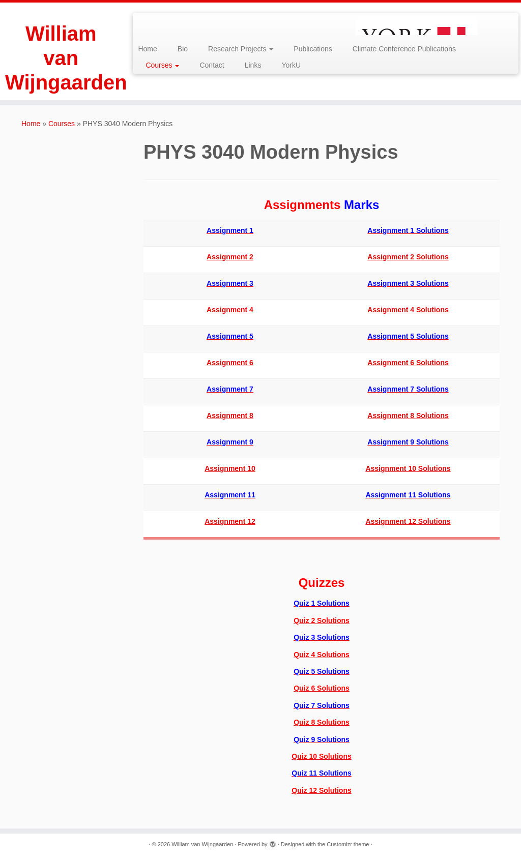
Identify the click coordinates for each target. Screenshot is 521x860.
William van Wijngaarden (61, 58)
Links (253, 65)
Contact (211, 65)
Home (147, 49)
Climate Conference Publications (404, 49)
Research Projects (240, 49)
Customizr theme (348, 844)
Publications (313, 49)
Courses (162, 65)
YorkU (291, 65)
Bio (183, 49)
